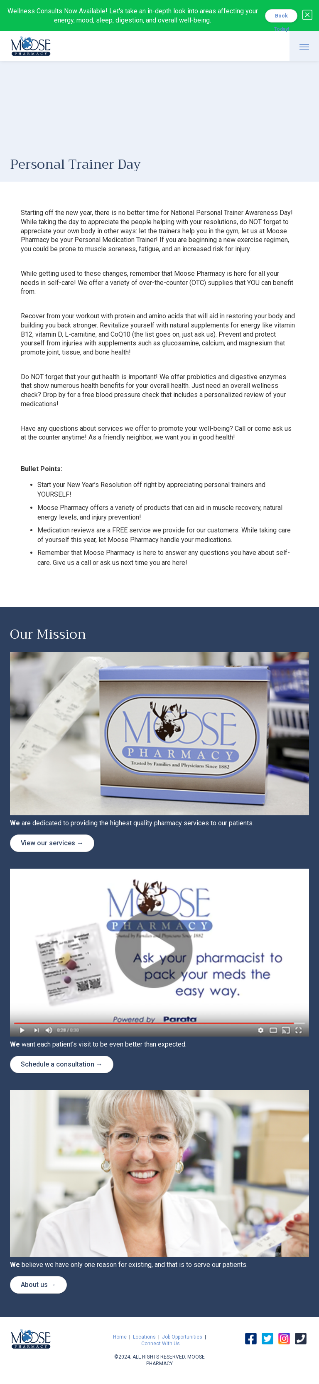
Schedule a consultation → (62, 1064)
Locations (144, 1337)
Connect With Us (160, 1344)
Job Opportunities (182, 1337)
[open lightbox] (159, 953)
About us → (38, 1285)
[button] (304, 46)
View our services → (52, 843)
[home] (31, 45)
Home (120, 1337)
